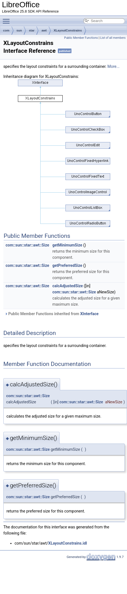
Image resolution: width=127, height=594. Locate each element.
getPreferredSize (67, 265)
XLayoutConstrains (68, 30)
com (6, 30)
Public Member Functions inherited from (51, 314)
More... (113, 66)
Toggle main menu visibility (7, 18)
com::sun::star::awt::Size (27, 245)
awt (43, 30)
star (31, 30)
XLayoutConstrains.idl (67, 543)
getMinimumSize (67, 245)
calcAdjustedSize (67, 286)
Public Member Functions (81, 38)
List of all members (113, 38)
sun (19, 30)
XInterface (89, 314)
